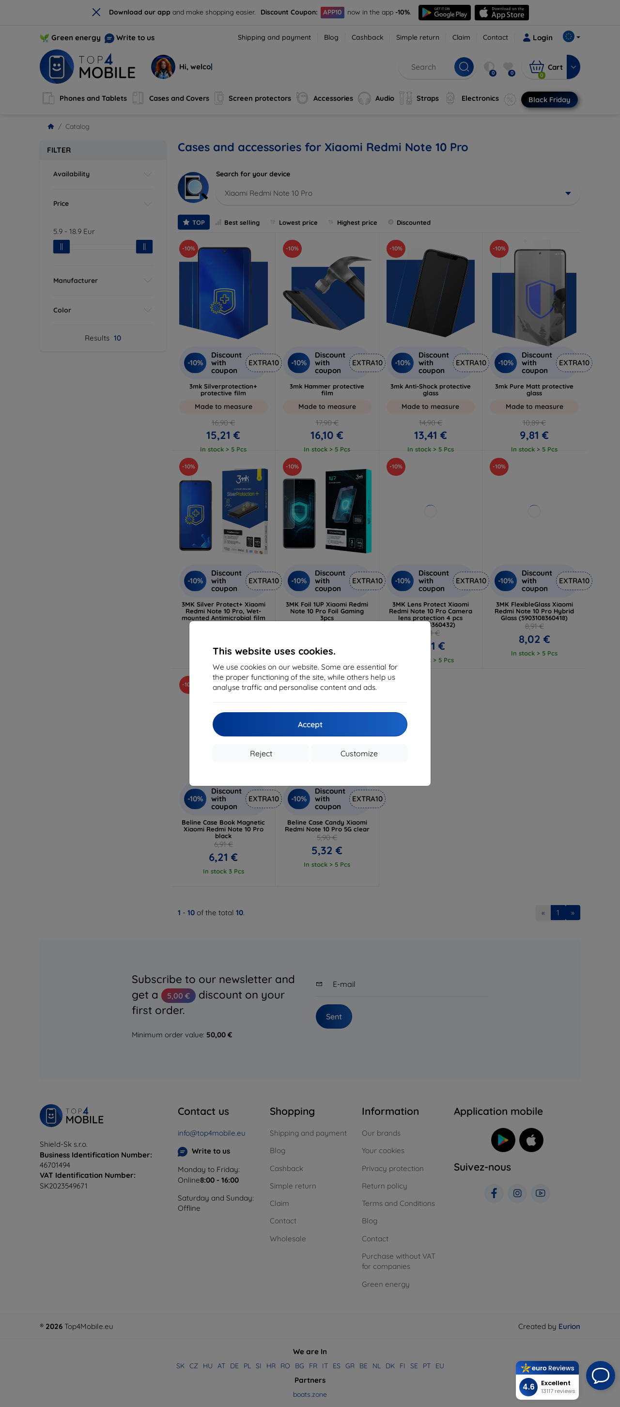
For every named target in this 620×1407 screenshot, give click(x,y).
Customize (359, 753)
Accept (310, 724)
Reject (261, 753)
